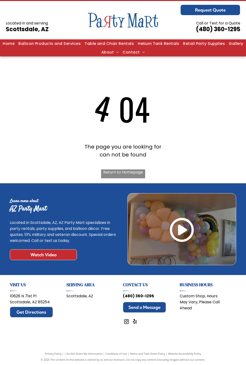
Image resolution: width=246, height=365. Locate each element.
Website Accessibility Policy (184, 353)
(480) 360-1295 (218, 29)
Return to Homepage (123, 172)
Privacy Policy (53, 353)
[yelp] (134, 322)
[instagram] (126, 322)
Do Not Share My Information (84, 353)
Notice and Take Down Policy (147, 353)
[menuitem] (9, 43)
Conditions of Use (116, 353)
